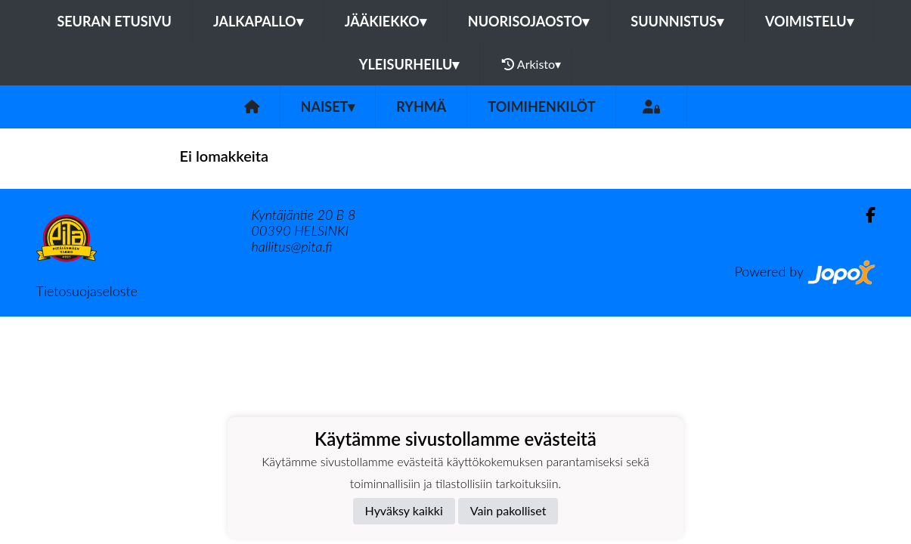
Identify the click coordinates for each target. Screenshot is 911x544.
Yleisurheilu (409, 64)
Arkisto (531, 64)
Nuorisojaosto (529, 21)
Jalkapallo (258, 21)
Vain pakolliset (508, 510)
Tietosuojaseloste (87, 291)
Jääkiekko (385, 21)
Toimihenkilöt (541, 106)
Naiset (328, 106)
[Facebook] (864, 215)
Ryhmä (421, 106)
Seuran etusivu (114, 21)
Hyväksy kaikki (404, 510)
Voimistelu (809, 21)
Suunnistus (677, 21)
